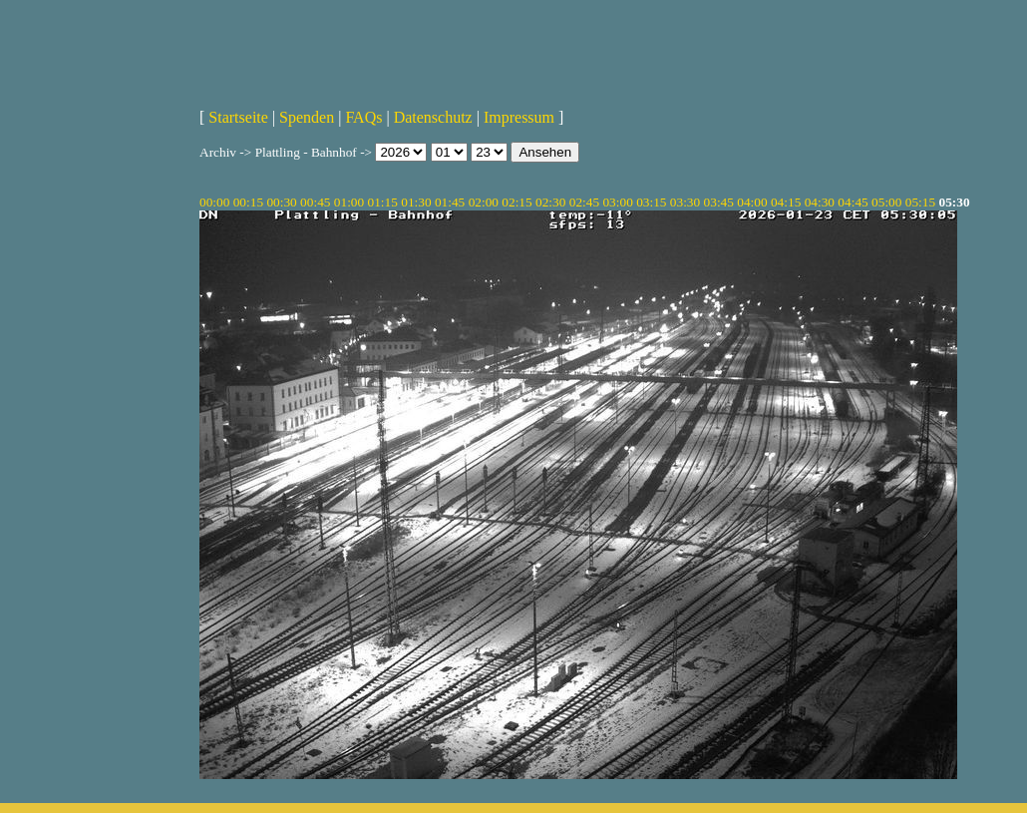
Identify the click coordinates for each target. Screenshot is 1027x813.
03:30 (685, 202)
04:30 (820, 202)
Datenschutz (433, 117)
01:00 (349, 202)
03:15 (651, 202)
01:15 (383, 202)
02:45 (584, 202)
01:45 (450, 202)
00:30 (281, 202)
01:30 (416, 202)
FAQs (363, 117)
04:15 (786, 202)
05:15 (920, 202)
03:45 (719, 202)
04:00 (752, 202)
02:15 (516, 202)
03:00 (617, 202)
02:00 (484, 202)
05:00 (886, 202)
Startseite (238, 117)
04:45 (852, 202)
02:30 (550, 202)
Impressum (519, 117)
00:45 (315, 202)
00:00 (214, 202)
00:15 (248, 202)
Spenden (306, 117)
